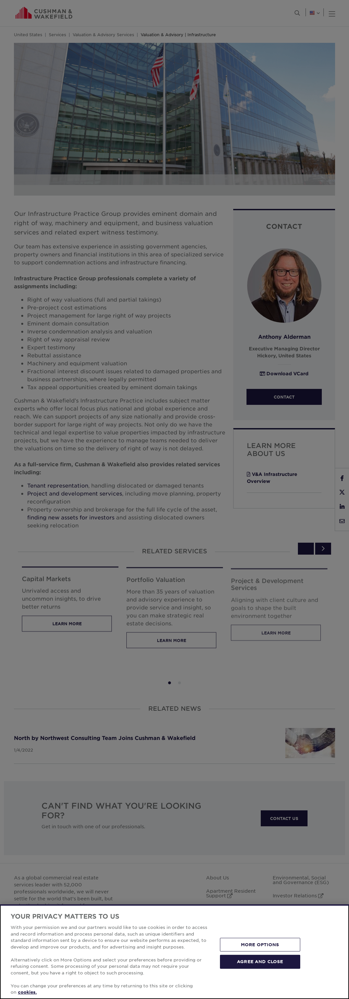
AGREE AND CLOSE (260, 961)
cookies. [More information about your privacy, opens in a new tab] (27, 992)
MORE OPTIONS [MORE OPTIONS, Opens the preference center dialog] (260, 944)
